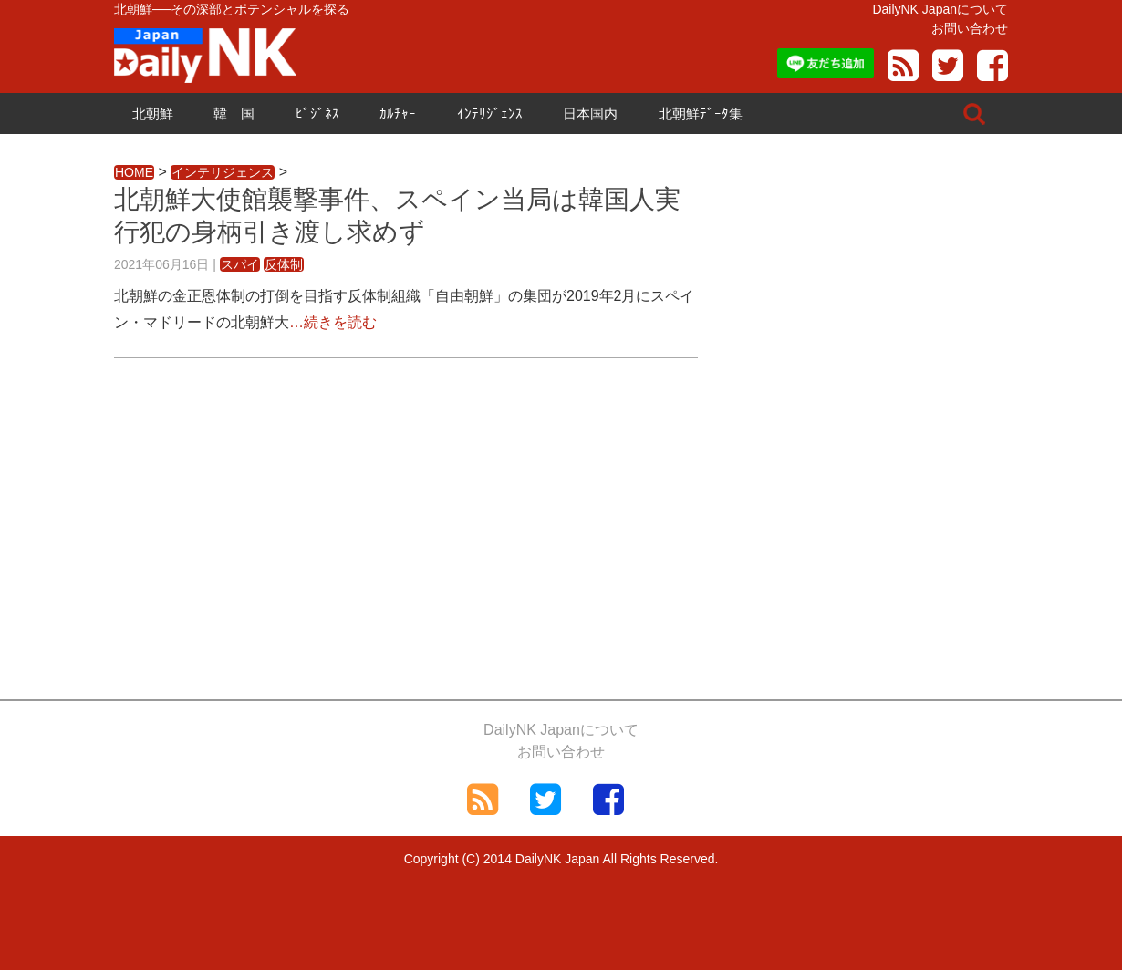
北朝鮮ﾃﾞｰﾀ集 (701, 113)
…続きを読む (333, 322)
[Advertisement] (406, 535)
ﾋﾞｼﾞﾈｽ (317, 113)
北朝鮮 (152, 113)
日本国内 (590, 113)
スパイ (240, 264)
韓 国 (234, 113)
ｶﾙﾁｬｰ (397, 113)
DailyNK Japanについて (940, 9)
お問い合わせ (969, 28)
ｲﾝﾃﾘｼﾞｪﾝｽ (490, 113)
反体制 (284, 264)
